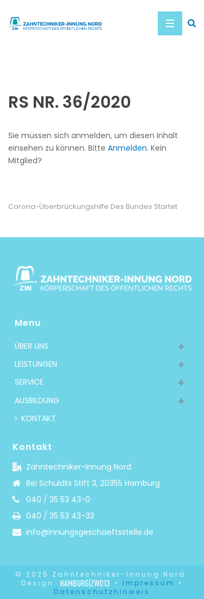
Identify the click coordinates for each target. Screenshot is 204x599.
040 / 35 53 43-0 (58, 499)
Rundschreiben (86, 71)
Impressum (148, 583)
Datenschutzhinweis (102, 591)
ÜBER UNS (31, 346)
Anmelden (127, 148)
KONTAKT (35, 418)
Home (41, 71)
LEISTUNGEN (36, 364)
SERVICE (29, 381)
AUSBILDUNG (37, 400)
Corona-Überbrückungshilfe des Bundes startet (92, 206)
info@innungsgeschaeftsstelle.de (89, 532)
